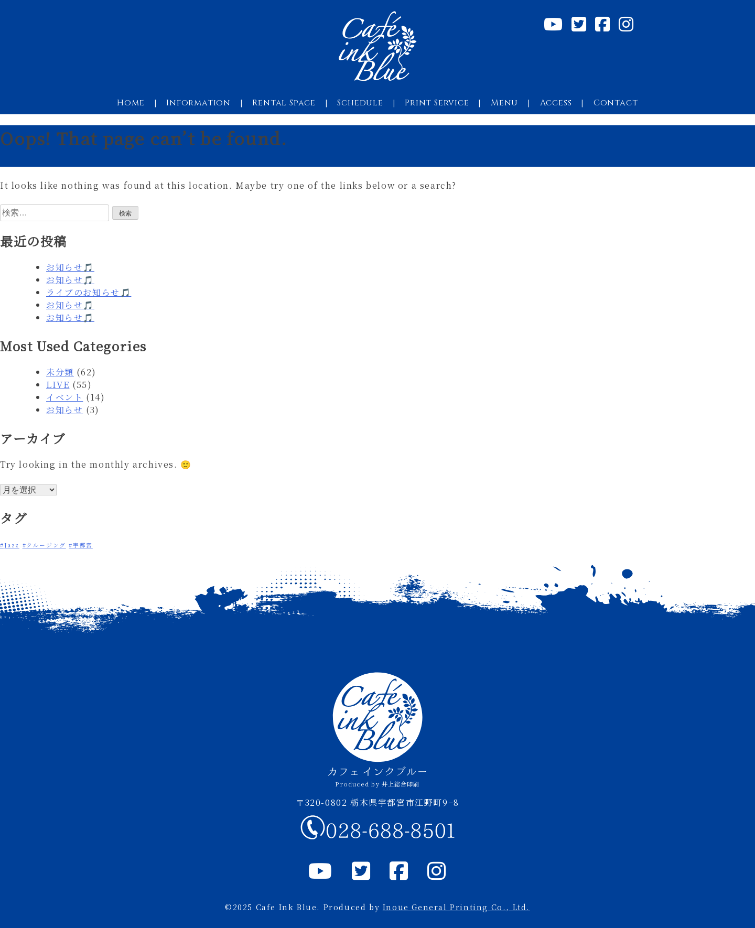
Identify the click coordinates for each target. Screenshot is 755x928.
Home (130, 103)
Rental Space (284, 103)
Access (556, 103)
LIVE (57, 385)
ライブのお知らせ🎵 (88, 292)
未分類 (60, 372)
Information (198, 103)
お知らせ (64, 410)
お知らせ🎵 (70, 267)
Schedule (360, 103)
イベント (64, 397)
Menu (504, 103)
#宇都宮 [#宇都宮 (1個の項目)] (80, 545)
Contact (616, 103)
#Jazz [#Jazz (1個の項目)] (9, 545)
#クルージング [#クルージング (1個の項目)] (44, 545)
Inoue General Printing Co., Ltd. (456, 906)
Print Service (437, 103)
